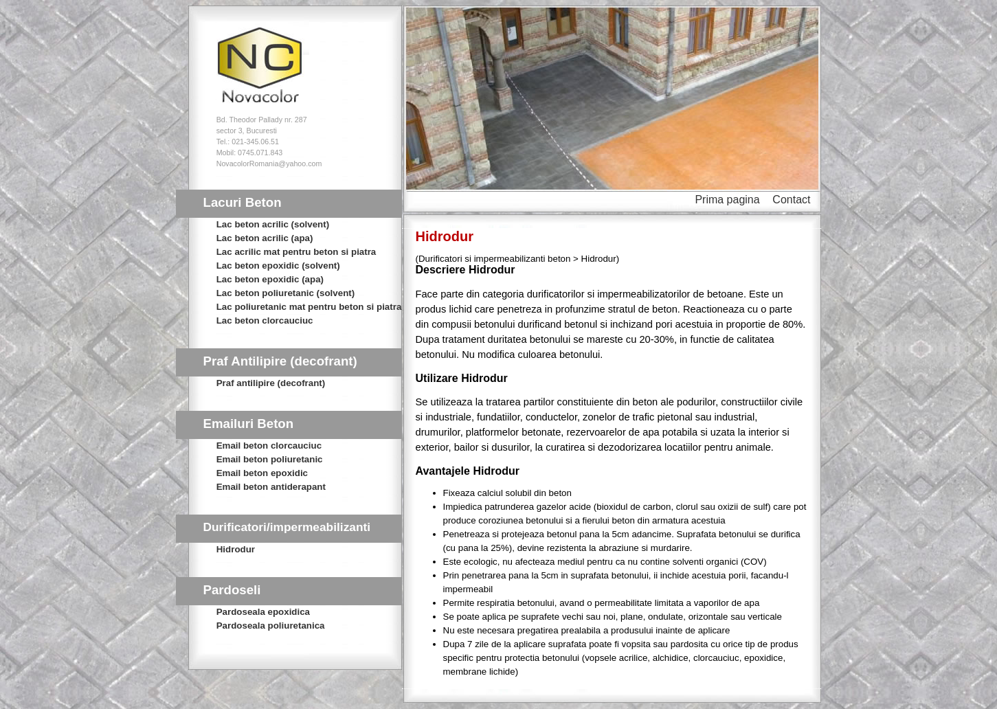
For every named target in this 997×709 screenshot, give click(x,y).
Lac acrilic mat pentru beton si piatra (296, 252)
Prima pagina (727, 199)
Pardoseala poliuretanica (270, 625)
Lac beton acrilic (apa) (264, 238)
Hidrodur (235, 549)
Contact (791, 199)
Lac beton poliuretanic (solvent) (285, 293)
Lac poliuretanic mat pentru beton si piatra (309, 307)
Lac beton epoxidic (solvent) (278, 265)
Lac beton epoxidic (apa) (270, 279)
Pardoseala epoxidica (263, 612)
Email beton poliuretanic (269, 459)
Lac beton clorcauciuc (264, 320)
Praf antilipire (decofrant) (270, 383)
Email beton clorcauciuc (269, 445)
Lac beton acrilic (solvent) (272, 224)
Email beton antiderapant (271, 487)
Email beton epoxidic (262, 473)
